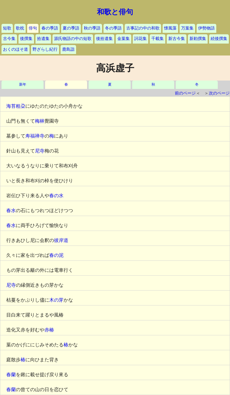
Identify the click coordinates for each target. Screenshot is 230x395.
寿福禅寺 (34, 135)
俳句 (33, 28)
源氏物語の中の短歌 (73, 38)
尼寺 (39, 150)
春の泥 (56, 255)
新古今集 (176, 38)
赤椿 (49, 329)
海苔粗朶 (15, 106)
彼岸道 (61, 240)
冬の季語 (113, 28)
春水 (11, 210)
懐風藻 (170, 28)
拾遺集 (43, 38)
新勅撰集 (197, 38)
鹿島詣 (68, 49)
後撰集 (26, 38)
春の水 (56, 195)
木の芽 (56, 300)
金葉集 (123, 38)
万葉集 (187, 28)
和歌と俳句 (115, 12)
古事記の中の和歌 (143, 28)
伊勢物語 (206, 28)
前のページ (185, 93)
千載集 (157, 38)
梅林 (39, 121)
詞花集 (140, 38)
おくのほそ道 (15, 49)
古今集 (9, 38)
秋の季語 (92, 28)
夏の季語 (71, 28)
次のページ (219, 93)
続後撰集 (219, 38)
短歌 (7, 28)
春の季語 (49, 28)
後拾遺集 (104, 38)
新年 (22, 85)
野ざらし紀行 (45, 49)
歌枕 (20, 28)
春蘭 (11, 374)
